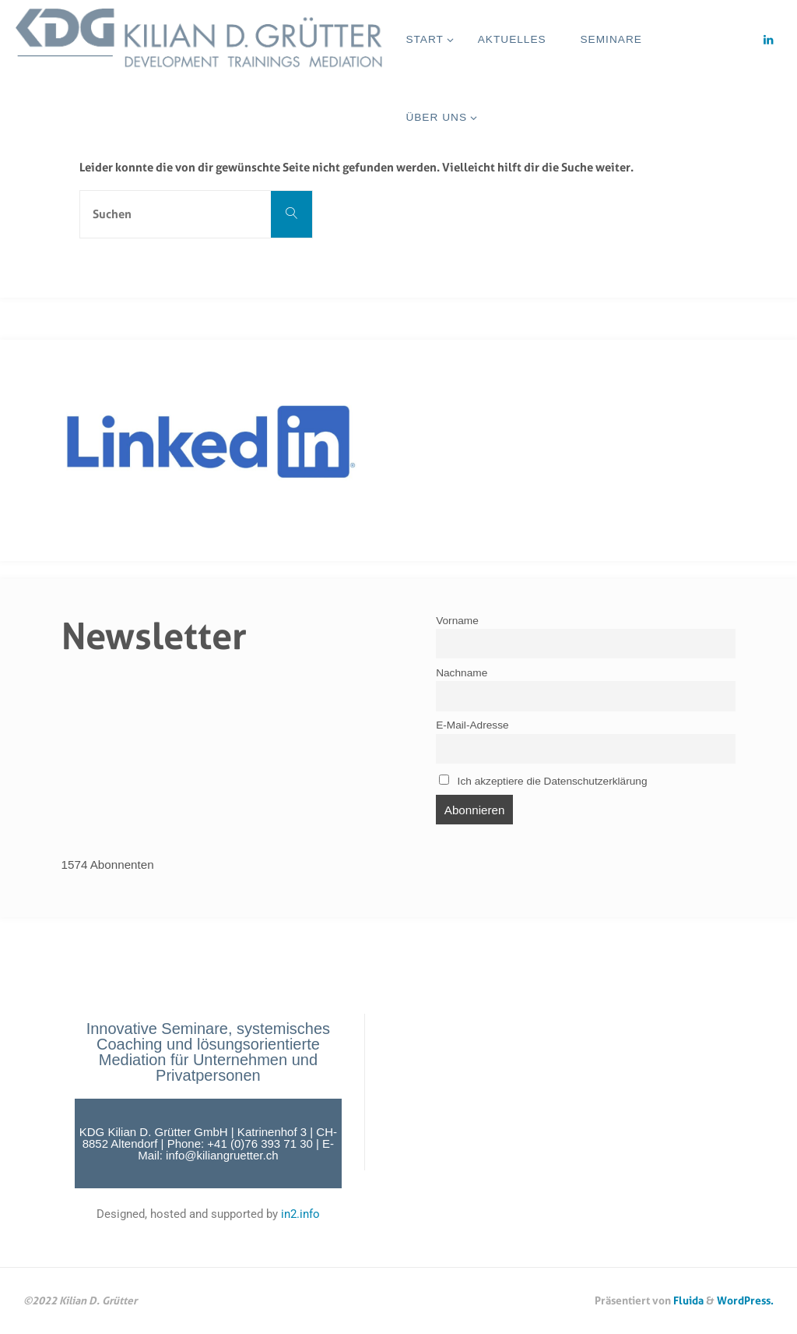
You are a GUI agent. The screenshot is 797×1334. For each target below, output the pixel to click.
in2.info (300, 1214)
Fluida (687, 1300)
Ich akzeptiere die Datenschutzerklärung (543, 781)
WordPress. (745, 1300)
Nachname (461, 673)
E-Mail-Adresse (472, 725)
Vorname (457, 620)
